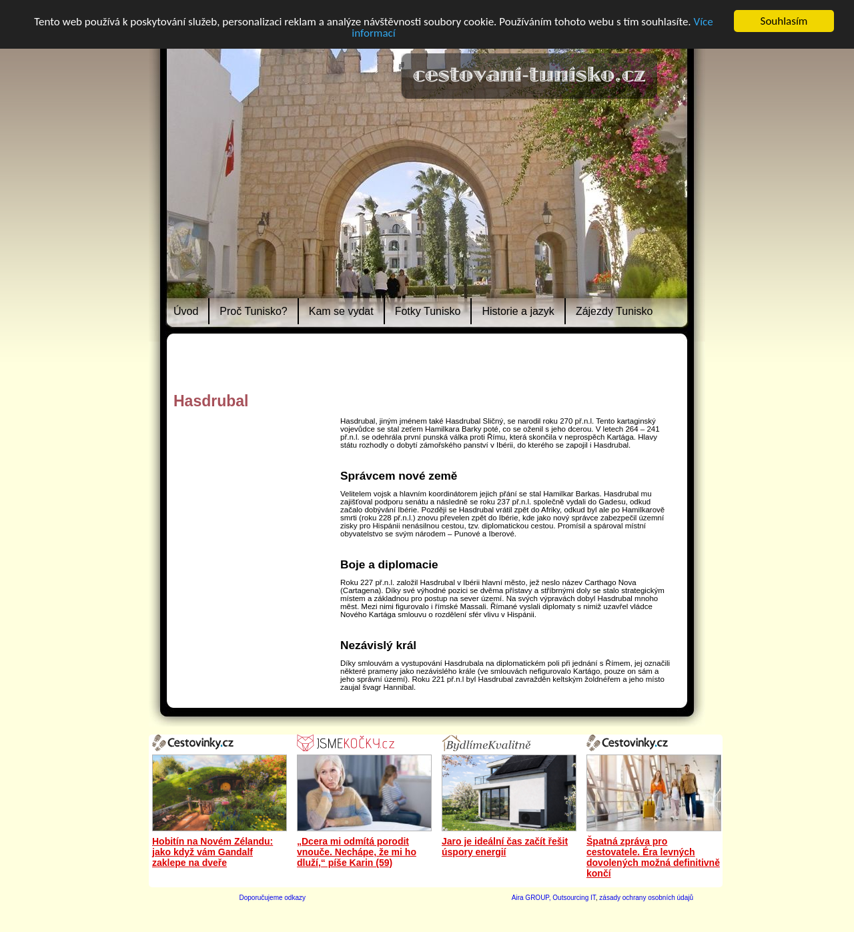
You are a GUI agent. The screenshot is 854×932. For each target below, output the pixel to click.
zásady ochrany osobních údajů (646, 897)
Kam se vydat (341, 311)
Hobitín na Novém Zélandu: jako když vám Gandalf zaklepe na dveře (212, 852)
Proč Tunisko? (253, 311)
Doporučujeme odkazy (273, 897)
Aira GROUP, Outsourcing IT (554, 897)
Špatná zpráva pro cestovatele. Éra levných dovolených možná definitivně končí (653, 857)
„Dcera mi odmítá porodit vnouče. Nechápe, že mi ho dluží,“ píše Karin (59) (356, 852)
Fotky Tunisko (428, 311)
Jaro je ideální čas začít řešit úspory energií (505, 846)
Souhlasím (784, 21)
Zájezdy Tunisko (614, 311)
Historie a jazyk (518, 311)
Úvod (185, 311)
